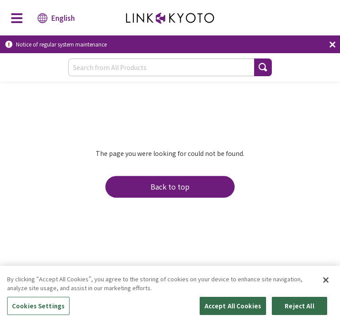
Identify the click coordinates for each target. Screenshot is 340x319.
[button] (263, 67)
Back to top (170, 186)
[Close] (326, 282)
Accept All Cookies (233, 307)
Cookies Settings (38, 307)
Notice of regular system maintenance (61, 44)
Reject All (299, 307)
